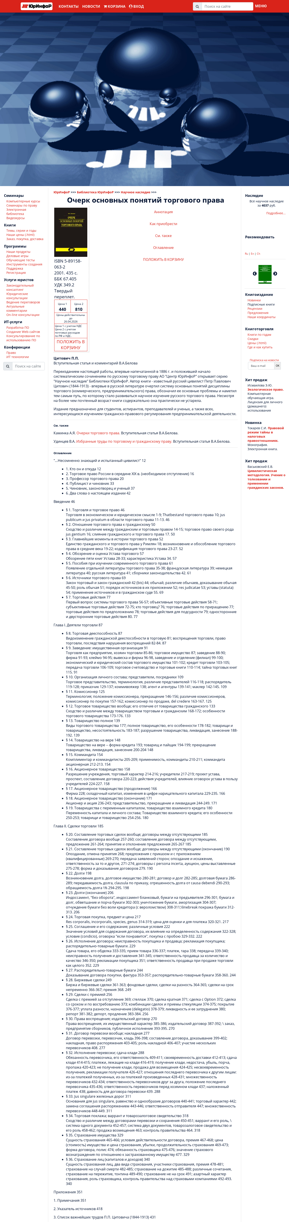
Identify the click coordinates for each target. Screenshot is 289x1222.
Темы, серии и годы (21, 230)
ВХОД (136, 6)
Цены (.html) (257, 343)
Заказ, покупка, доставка (24, 239)
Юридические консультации (17, 296)
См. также (163, 235)
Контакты (69, 6)
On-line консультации (22, 315)
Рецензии (255, 308)
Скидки (253, 339)
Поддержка (14, 268)
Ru (246, 254)
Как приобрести (163, 223)
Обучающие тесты (20, 260)
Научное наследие (135, 192)
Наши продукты (18, 252)
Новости (91, 6)
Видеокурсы (15, 218)
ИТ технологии (17, 357)
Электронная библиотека (16, 211)
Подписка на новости (264, 360)
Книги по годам (259, 334)
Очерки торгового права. (98, 433)
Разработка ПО (17, 327)
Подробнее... (276, 213)
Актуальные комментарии (16, 308)
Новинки (254, 300)
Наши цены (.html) (20, 235)
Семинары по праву (21, 205)
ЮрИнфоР (62, 192)
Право (11, 353)
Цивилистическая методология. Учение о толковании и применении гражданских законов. (266, 479)
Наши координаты (262, 317)
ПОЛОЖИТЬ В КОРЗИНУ (71, 345)
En (252, 254)
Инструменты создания (24, 264)
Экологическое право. (266, 389)
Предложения (258, 313)
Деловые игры (17, 256)
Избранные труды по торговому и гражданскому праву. (124, 441)
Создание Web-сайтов (23, 332)
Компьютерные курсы (23, 201)
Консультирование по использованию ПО (23, 338)
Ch (258, 254)
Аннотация (163, 211)
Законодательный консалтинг (20, 287)
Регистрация (16, 273)
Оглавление (163, 247)
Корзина (114, 6)
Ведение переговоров (23, 302)
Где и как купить (260, 347)
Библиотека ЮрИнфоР (95, 192)
